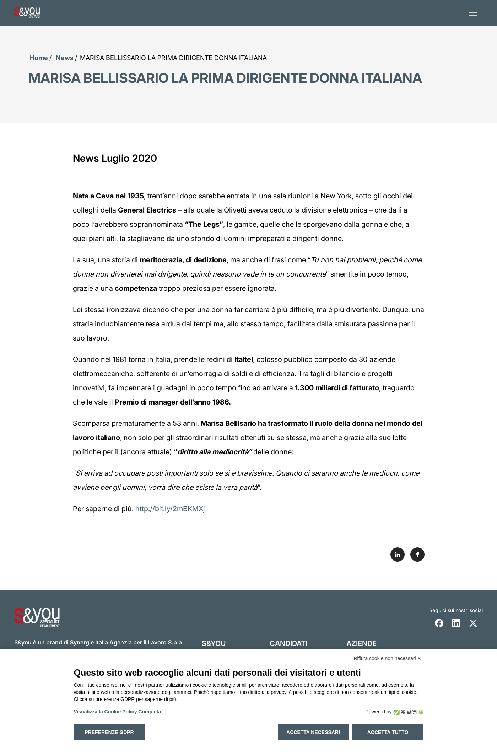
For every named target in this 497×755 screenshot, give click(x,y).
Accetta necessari (313, 732)
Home (39, 57)
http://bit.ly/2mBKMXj (170, 508)
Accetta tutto (388, 732)
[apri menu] (473, 13)
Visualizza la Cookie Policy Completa (117, 711)
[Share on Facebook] (417, 554)
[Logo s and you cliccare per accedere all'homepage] (27, 13)
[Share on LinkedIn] (397, 554)
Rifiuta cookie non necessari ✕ (388, 658)
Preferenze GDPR (109, 732)
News (65, 57)
